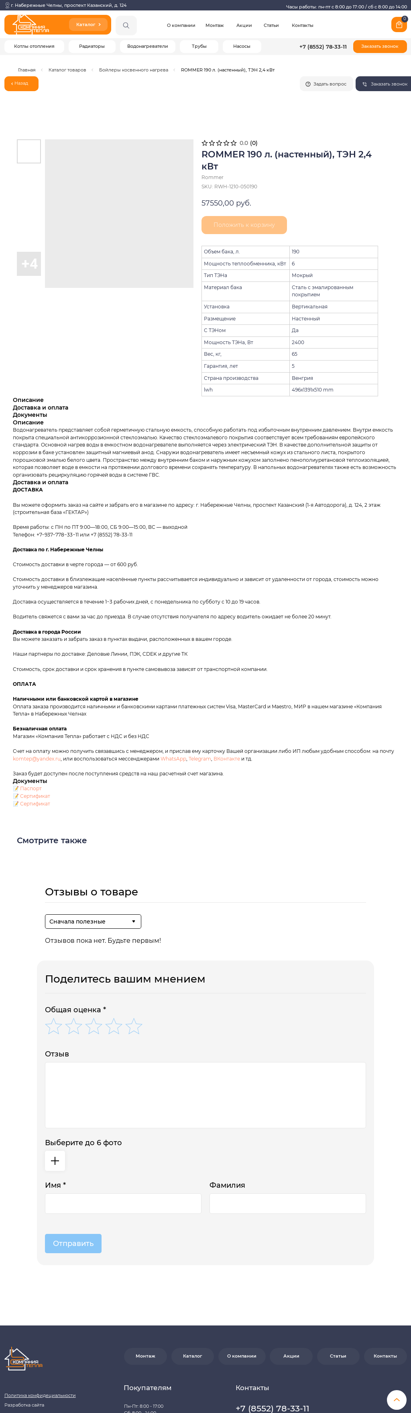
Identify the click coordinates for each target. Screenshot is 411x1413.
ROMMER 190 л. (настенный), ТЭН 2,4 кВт (228, 70)
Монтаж (215, 25)
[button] (380, 46)
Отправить (73, 1135)
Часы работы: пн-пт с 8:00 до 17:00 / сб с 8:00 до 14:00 (346, 7)
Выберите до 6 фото (83, 1034)
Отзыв (57, 945)
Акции (244, 25)
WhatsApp (173, 650)
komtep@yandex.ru (37, 650)
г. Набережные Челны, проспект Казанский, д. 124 (68, 5)
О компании (181, 25)
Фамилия (227, 1076)
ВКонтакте (227, 650)
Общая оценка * (75, 901)
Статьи (271, 25)
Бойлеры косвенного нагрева (133, 70)
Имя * (55, 1076)
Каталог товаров (67, 70)
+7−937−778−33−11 (58, 426)
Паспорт (31, 680)
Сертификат (35, 688)
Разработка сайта (24, 1296)
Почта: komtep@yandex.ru (265, 1334)
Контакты (302, 25)
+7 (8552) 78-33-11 (323, 47)
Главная (27, 70)
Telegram (200, 650)
